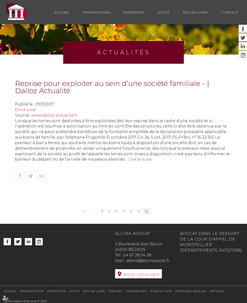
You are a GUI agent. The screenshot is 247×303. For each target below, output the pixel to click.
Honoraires (136, 291)
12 (131, 211)
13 (138, 211)
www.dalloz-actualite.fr (54, 115)
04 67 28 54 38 (137, 255)
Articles (217, 291)
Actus (164, 12)
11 (124, 211)
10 (116, 211)
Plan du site (161, 291)
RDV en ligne (195, 12)
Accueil (62, 12)
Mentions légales (190, 291)
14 (146, 211)
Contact (230, 12)
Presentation (96, 12)
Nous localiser (141, 274)
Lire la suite (140, 159)
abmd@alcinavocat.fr (148, 260)
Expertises (134, 12)
